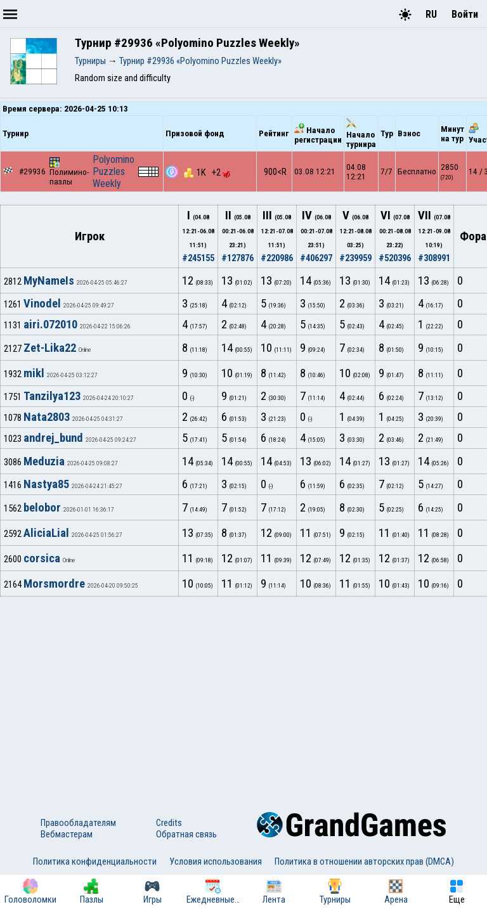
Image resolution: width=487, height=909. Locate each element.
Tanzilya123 (52, 396)
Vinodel (42, 304)
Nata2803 (46, 417)
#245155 (198, 258)
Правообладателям (78, 822)
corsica (41, 558)
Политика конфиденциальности (95, 861)
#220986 (277, 258)
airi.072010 (50, 325)
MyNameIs (48, 281)
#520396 (395, 258)
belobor (42, 508)
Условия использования (215, 861)
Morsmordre (54, 584)
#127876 (237, 258)
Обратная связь (186, 834)
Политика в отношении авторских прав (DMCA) (364, 861)
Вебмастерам (67, 834)
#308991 (434, 258)
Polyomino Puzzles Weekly (113, 171)
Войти (464, 14)
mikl (33, 373)
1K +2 (207, 172)
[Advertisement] (243, 691)
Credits (169, 822)
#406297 (316, 258)
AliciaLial (46, 533)
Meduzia (44, 461)
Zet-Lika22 (49, 348)
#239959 (355, 258)
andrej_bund (53, 438)
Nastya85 (46, 484)
